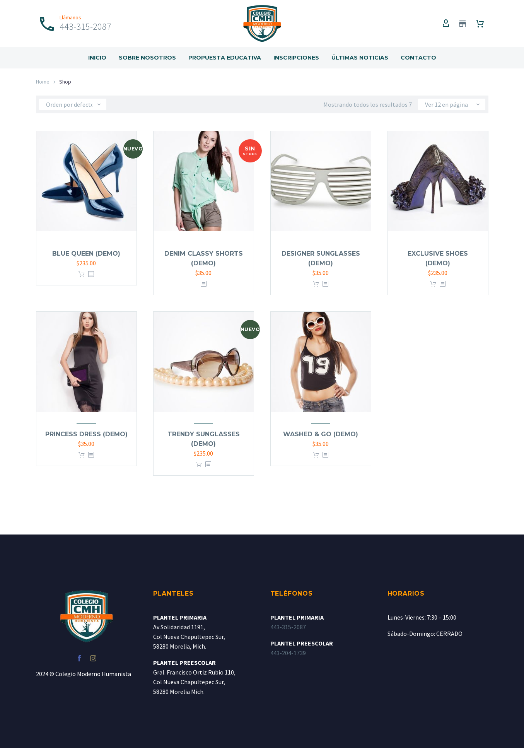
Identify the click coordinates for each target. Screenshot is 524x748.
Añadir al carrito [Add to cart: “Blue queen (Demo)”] (82, 274)
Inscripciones (296, 57)
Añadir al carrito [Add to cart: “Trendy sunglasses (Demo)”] (199, 465)
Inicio (97, 57)
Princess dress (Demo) (86, 434)
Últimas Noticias (359, 57)
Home (42, 81)
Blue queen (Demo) (86, 253)
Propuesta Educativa (224, 57)
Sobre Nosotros (147, 57)
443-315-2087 (288, 627)
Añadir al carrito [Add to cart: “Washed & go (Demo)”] (316, 455)
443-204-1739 (288, 653)
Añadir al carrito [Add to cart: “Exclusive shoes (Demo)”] (433, 284)
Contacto (418, 57)
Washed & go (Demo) (320, 434)
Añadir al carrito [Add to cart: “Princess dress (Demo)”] (82, 455)
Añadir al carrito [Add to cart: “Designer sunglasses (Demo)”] (316, 284)
